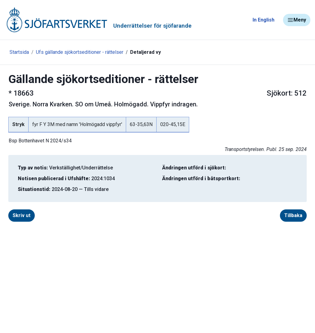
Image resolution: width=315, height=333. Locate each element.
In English (263, 20)
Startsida (19, 52)
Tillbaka (293, 215)
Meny (296, 20)
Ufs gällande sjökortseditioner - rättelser (79, 52)
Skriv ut (21, 215)
